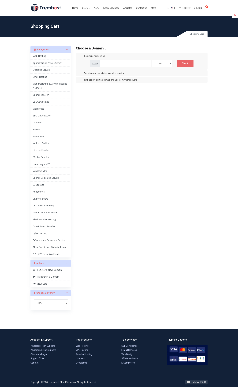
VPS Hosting (82, 350)
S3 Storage (38, 184)
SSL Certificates (41, 101)
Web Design (127, 354)
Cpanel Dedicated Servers (46, 177)
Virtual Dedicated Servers (46, 212)
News (100, 8)
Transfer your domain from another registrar (101, 73)
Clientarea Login (38, 354)
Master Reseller (41, 157)
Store (89, 8)
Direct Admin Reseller (44, 226)
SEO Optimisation (42, 115)
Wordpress (38, 108)
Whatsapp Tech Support (42, 346)
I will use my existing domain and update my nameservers (108, 80)
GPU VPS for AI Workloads (46, 254)
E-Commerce (128, 362)
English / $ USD (196, 382)
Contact (34, 362)
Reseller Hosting (84, 354)
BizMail (36, 129)
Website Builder (41, 143)
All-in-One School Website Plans (49, 247)
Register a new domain (92, 56)
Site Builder (39, 136)
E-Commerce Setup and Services (50, 240)
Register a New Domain (47, 269)
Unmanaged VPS (41, 164)
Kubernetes (39, 191)
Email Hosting (40, 76)
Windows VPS (40, 170)
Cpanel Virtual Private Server (47, 62)
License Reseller (41, 150)
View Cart (40, 283)
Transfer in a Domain (46, 276)
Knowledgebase (115, 8)
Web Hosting (39, 55)
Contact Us (145, 8)
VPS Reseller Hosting (43, 205)
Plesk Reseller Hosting (44, 219)
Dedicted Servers (41, 69)
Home (79, 8)
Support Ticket (37, 358)
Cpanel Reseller (41, 94)
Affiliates (131, 8)
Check (185, 63)
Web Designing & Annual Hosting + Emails (50, 85)
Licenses (37, 122)
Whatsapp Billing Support (43, 350)
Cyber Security (40, 233)
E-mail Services (129, 350)
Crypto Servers (40, 198)
